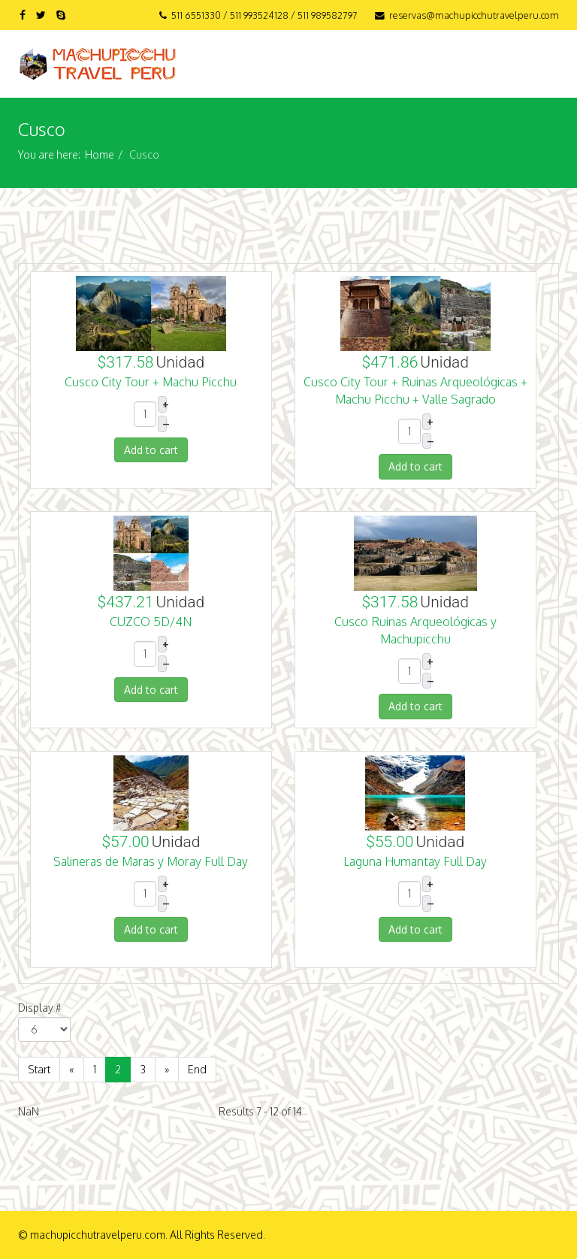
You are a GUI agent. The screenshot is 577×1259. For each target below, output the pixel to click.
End (197, 1069)
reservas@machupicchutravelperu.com (474, 15)
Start (39, 1069)
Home (99, 154)
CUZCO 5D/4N (151, 621)
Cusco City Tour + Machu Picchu (151, 381)
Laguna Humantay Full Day (415, 861)
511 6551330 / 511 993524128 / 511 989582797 (264, 15)
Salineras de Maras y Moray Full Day (150, 861)
